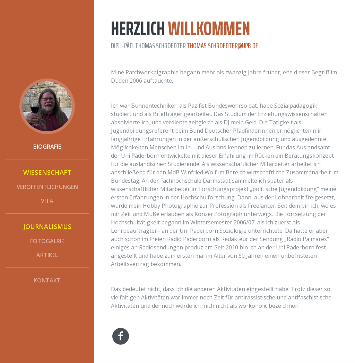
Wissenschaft (47, 172)
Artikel (47, 255)
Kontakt (47, 280)
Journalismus (47, 226)
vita (47, 201)
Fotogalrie (47, 241)
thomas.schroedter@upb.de (222, 45)
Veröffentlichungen (47, 187)
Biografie (47, 146)
